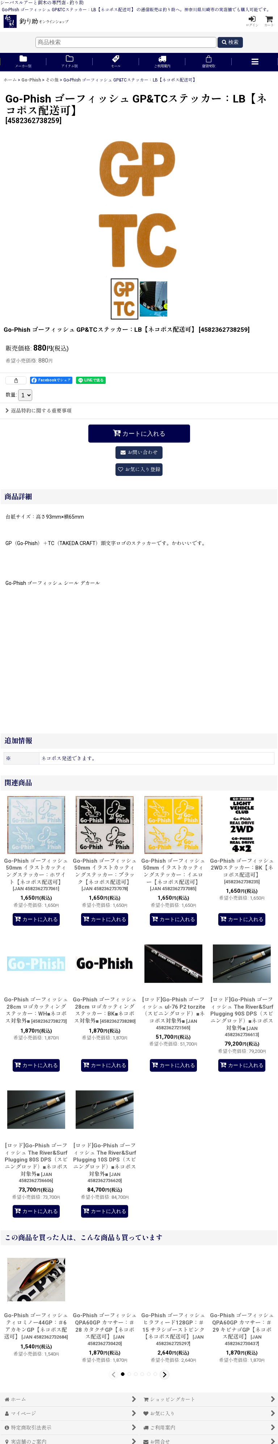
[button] (255, 62)
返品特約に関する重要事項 (38, 411)
